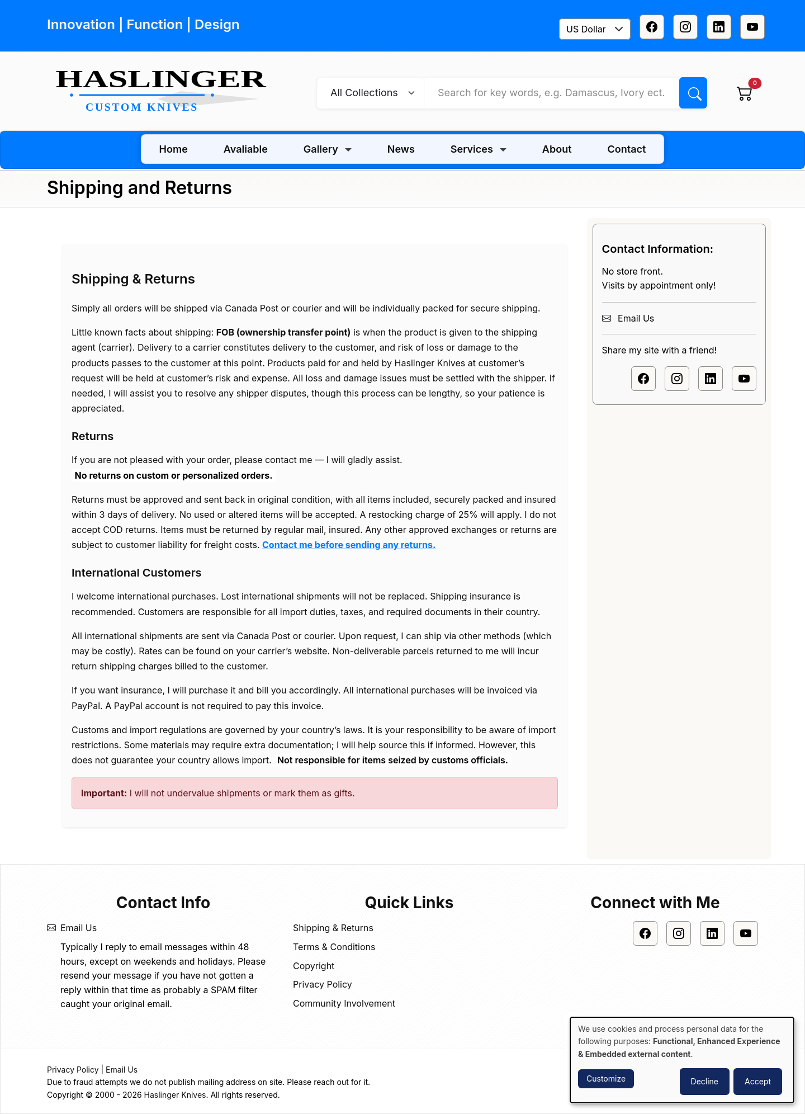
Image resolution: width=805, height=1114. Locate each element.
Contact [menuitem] (627, 149)
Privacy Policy (322, 984)
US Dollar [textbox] (586, 29)
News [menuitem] (401, 149)
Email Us (636, 318)
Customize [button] (606, 1078)
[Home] (165, 92)
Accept (758, 1081)
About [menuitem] (557, 149)
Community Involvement (344, 1003)
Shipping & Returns (333, 927)
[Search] (693, 92)
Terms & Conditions (334, 946)
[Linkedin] (719, 27)
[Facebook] (652, 27)
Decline (704, 1081)
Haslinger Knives (175, 1094)
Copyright (313, 965)
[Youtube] (752, 27)
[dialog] (682, 1060)
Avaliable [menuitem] (246, 149)
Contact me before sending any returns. (348, 544)
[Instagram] (685, 27)
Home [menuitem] (173, 149)
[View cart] (744, 93)
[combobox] (595, 29)
